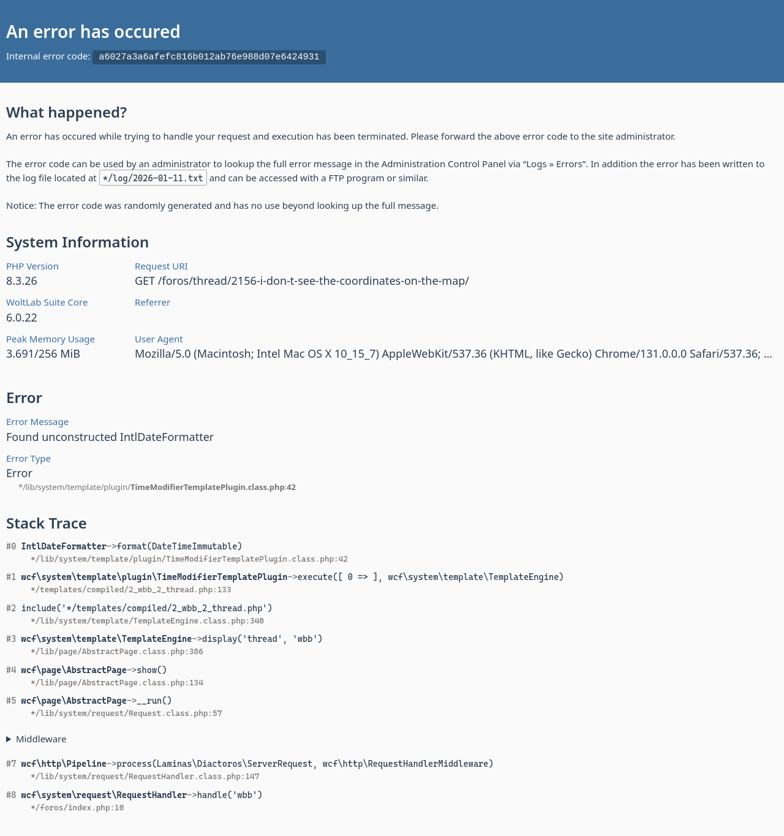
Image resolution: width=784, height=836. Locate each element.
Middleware (41, 737)
